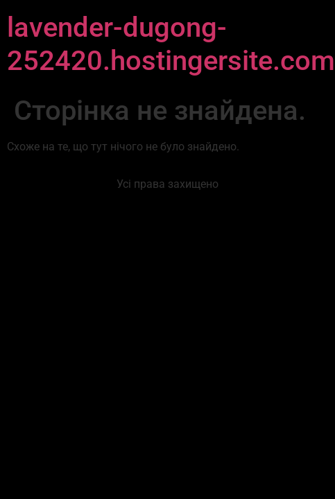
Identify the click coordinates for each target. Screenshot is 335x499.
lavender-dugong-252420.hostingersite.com (171, 44)
